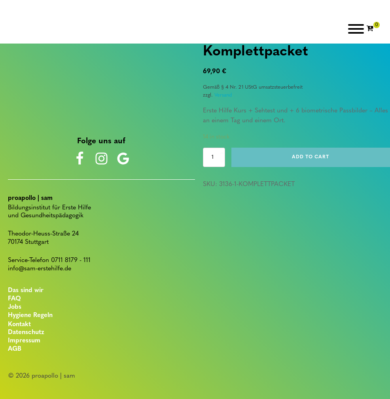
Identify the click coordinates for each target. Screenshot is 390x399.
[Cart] (373, 29)
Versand (223, 95)
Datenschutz (26, 332)
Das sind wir (26, 290)
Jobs (14, 307)
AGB (14, 349)
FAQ (14, 299)
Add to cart (310, 157)
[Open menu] (356, 29)
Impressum (24, 341)
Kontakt (19, 324)
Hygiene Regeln (30, 315)
